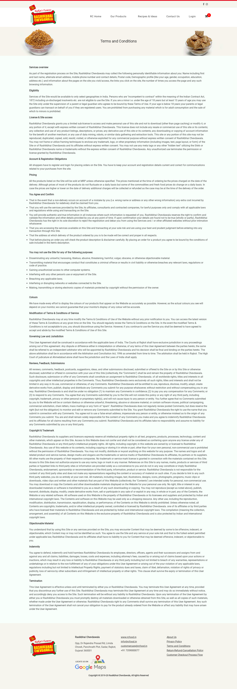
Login (192, 16)
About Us (171, 636)
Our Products (118, 16)
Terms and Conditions (178, 645)
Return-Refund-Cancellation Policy (185, 650)
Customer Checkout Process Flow (185, 654)
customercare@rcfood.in (134, 645)
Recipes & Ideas (147, 16)
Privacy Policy (174, 641)
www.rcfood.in (128, 636)
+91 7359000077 (130, 650)
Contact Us (173, 16)
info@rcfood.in (129, 641)
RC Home (95, 16)
